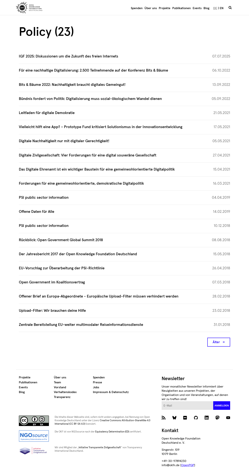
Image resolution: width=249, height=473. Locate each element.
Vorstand (60, 387)
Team (57, 382)
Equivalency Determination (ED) (112, 432)
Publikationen (181, 8)
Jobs (96, 387)
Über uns (150, 8)
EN (221, 8)
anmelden (222, 405)
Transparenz (62, 397)
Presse (97, 382)
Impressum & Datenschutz (111, 392)
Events (197, 8)
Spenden (137, 8)
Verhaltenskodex (65, 392)
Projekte (164, 8)
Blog (206, 8)
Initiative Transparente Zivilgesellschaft (100, 447)
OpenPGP (187, 465)
